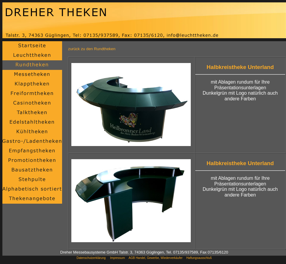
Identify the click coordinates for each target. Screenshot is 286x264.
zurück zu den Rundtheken (92, 49)
